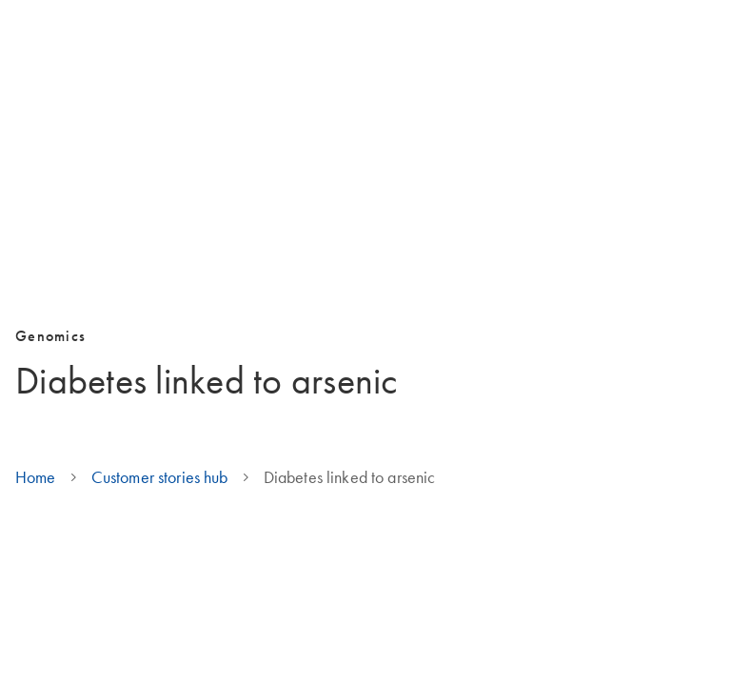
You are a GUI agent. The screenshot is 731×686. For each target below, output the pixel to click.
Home (35, 477)
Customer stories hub (159, 477)
